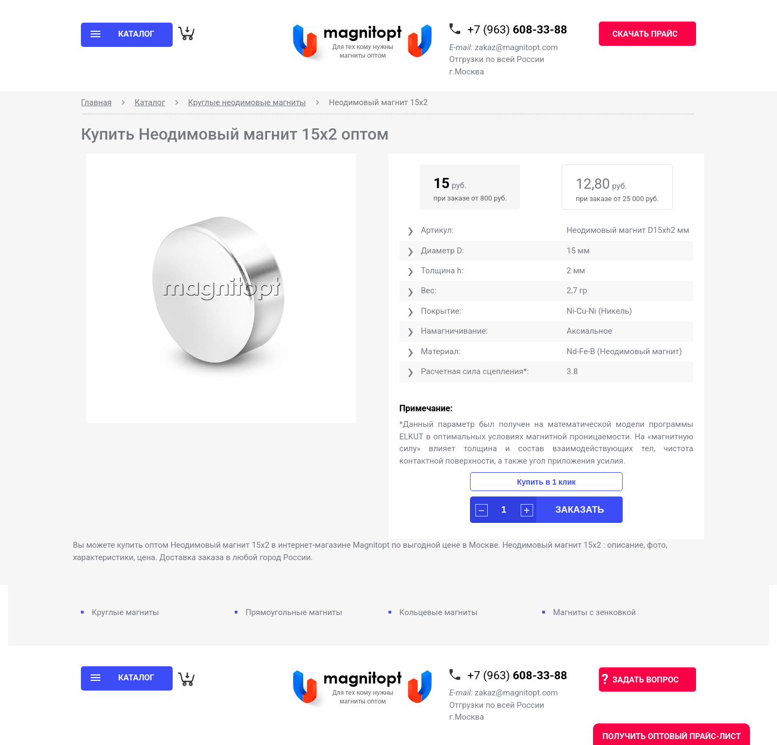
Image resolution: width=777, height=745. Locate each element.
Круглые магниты (125, 612)
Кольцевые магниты (438, 612)
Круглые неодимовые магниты (247, 102)
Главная (96, 102)
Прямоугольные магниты (294, 612)
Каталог (150, 102)
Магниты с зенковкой (594, 612)
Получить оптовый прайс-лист (671, 736)
